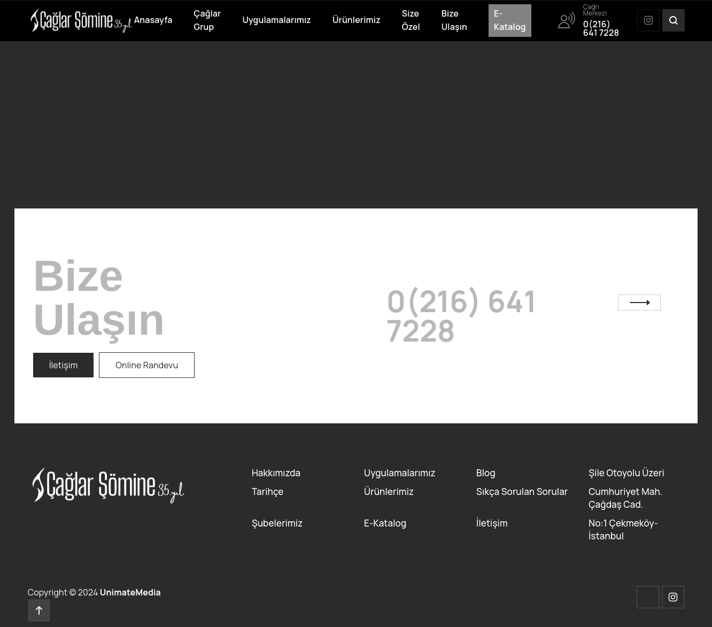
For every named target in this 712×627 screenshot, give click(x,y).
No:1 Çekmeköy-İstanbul (623, 529)
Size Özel (411, 20)
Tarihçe (268, 491)
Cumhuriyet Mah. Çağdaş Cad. (625, 497)
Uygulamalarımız (276, 20)
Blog (486, 473)
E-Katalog (510, 20)
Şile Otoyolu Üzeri (626, 473)
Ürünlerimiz (356, 20)
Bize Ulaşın (454, 20)
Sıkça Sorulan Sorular (522, 491)
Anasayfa (153, 20)
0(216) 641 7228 (461, 316)
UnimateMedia (130, 592)
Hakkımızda (276, 473)
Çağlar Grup (207, 20)
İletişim (492, 523)
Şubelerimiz (277, 523)
